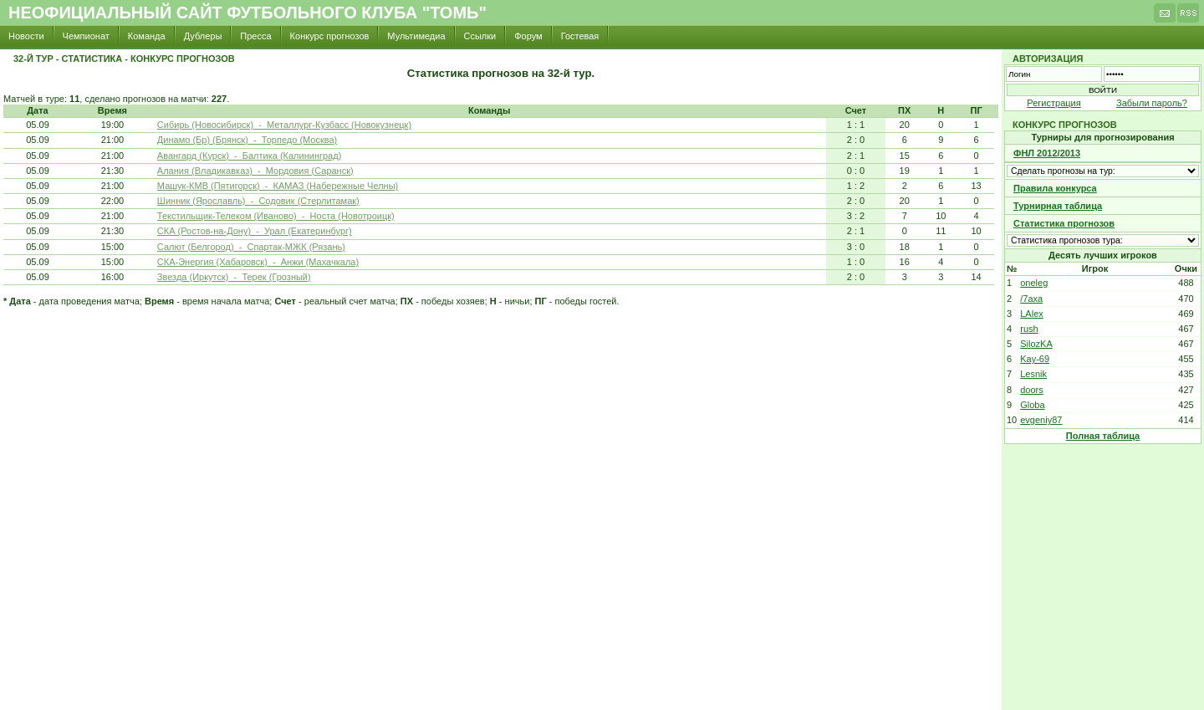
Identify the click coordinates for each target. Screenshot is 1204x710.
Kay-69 (1034, 359)
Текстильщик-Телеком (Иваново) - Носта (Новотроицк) (276, 216)
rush (1029, 329)
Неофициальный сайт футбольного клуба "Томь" (247, 12)
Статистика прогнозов (1064, 223)
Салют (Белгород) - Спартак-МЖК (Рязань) (251, 247)
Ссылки (480, 36)
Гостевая (580, 36)
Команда (147, 36)
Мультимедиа (416, 36)
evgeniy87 (1041, 420)
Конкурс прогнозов (330, 36)
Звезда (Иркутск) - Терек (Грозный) (234, 277)
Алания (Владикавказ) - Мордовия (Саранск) (255, 171)
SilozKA (1036, 344)
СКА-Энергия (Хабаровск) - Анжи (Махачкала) (258, 262)
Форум (528, 36)
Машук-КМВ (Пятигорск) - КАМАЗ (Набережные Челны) (277, 186)
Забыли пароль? (1151, 103)
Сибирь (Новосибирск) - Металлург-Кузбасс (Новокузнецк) (284, 125)
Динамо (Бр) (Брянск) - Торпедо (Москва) (247, 140)
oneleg (1034, 283)
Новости (26, 36)
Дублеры (203, 36)
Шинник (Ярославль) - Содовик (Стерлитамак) (258, 201)
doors (1031, 390)
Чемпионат (86, 36)
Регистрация (1053, 103)
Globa (1032, 405)
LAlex (1031, 314)
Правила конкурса (1055, 188)
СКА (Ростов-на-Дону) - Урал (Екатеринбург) (254, 231)
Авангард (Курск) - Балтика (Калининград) (249, 156)
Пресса (255, 36)
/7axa (1031, 299)
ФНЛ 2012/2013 (1046, 153)
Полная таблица (1103, 436)
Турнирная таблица (1057, 206)
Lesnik (1033, 374)
